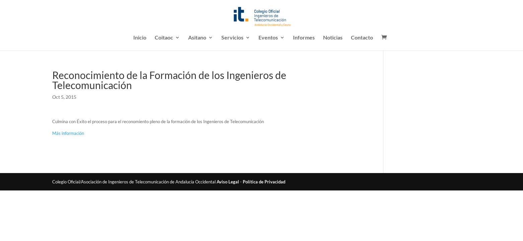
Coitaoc (164, 38)
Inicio (139, 38)
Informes (304, 38)
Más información (68, 133)
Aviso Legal (228, 181)
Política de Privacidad (264, 181)
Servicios (232, 38)
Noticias (333, 38)
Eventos (268, 38)
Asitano (197, 38)
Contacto (362, 38)
